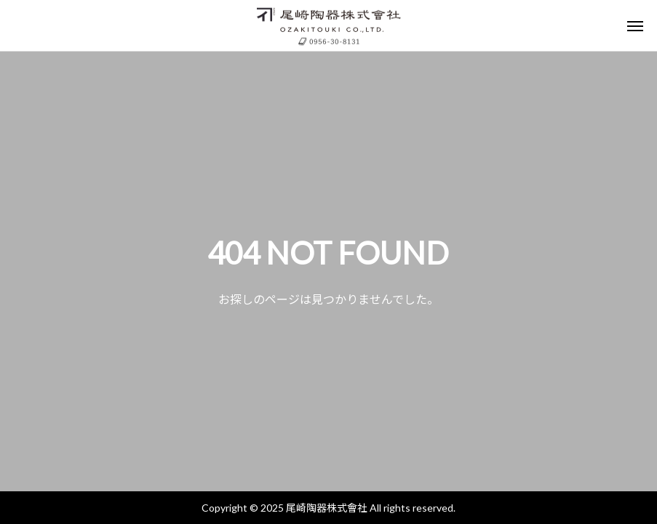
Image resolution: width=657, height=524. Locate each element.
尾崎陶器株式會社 (326, 507)
